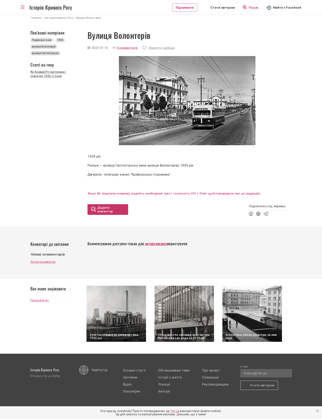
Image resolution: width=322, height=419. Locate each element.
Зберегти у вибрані (161, 47)
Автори (164, 391)
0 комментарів (127, 47)
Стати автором (222, 7)
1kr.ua (175, 411)
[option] (187, 101)
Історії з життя (170, 377)
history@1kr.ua (255, 373)
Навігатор (100, 370)
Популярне (131, 391)
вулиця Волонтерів (43, 46)
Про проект (211, 370)
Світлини (130, 377)
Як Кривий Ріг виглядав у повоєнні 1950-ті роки (48, 74)
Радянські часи (41, 40)
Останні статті (134, 370)
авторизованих (156, 243)
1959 (60, 40)
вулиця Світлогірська (45, 53)
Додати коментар (43, 262)
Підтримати (185, 7)
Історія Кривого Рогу (50, 7)
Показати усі (39, 300)
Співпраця (210, 377)
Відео (127, 384)
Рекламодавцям (215, 384)
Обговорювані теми (174, 370)
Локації (164, 384)
